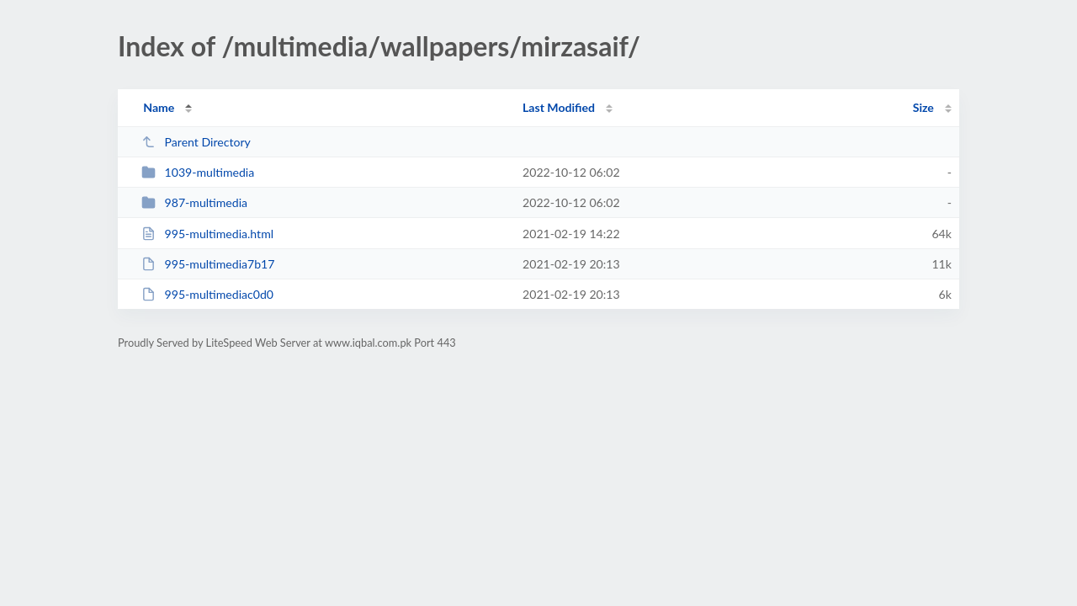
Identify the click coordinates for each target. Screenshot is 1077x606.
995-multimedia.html (207, 233)
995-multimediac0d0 (207, 294)
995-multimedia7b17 (207, 264)
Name (158, 107)
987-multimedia (194, 202)
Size (923, 107)
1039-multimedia (197, 172)
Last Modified (559, 107)
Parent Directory (196, 142)
